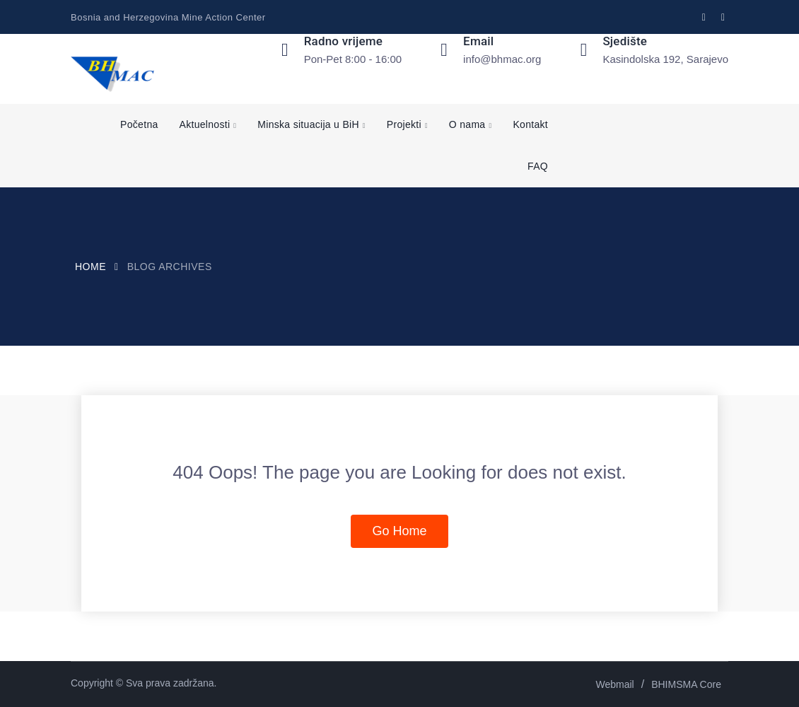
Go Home (399, 531)
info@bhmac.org (502, 59)
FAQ (537, 166)
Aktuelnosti (205, 124)
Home (90, 266)
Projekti (404, 124)
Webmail (615, 684)
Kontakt (530, 124)
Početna (139, 124)
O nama (467, 124)
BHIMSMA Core (686, 684)
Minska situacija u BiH (308, 124)
